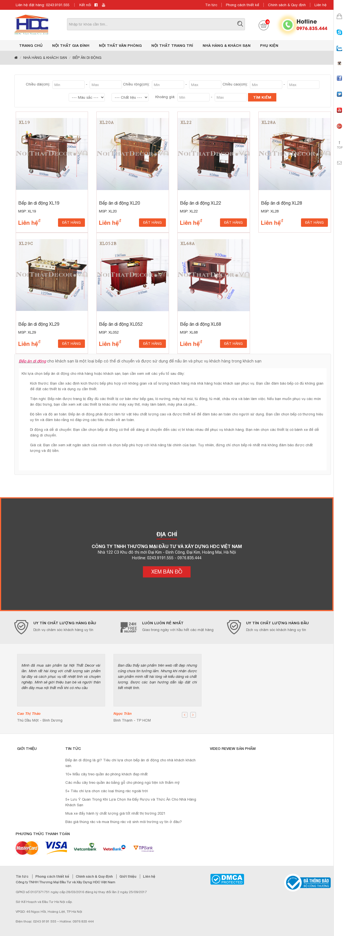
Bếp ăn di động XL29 (38, 324)
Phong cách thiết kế (242, 5)
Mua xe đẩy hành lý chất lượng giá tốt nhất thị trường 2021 (115, 813)
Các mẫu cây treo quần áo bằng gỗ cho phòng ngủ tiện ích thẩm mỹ (122, 782)
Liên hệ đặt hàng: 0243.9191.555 (42, 5)
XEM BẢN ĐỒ (166, 572)
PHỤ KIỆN (269, 45)
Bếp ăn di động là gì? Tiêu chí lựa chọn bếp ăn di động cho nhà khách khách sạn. (130, 763)
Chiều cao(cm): (236, 84)
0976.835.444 (312, 28)
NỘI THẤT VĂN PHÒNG (120, 45)
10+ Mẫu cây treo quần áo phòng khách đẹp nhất (106, 774)
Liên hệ (320, 5)
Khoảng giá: (165, 97)
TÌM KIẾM (262, 97)
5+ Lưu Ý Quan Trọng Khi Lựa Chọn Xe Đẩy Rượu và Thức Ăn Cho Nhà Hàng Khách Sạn (130, 802)
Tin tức (211, 5)
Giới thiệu (128, 876)
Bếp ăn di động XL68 (200, 324)
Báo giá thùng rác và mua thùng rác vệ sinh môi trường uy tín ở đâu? (123, 822)
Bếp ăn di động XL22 (200, 202)
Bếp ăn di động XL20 (119, 202)
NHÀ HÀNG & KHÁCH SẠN (227, 45)
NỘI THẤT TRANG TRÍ (172, 45)
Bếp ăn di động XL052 (121, 324)
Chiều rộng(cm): (137, 84)
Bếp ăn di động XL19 (38, 202)
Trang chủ (31, 45)
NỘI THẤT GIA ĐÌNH (70, 45)
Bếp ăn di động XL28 (281, 202)
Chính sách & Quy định (287, 5)
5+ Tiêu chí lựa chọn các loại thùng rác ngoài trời (106, 791)
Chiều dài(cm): (38, 84)
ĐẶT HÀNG (71, 222)
